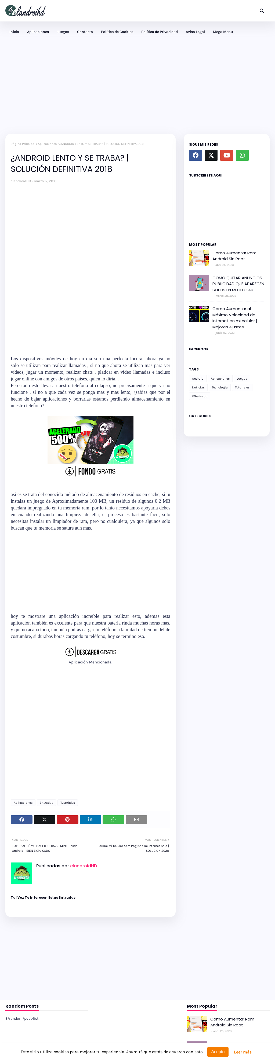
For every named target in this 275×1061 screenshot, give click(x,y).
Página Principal (23, 144)
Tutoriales (67, 803)
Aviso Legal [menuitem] (195, 32)
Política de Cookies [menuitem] (117, 32)
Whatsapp (199, 396)
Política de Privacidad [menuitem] (159, 32)
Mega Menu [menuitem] (223, 32)
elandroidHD (21, 181)
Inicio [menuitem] (14, 32)
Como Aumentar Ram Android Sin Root (234, 256)
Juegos (242, 378)
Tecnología (220, 387)
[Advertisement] (137, 88)
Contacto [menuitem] (85, 32)
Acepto (218, 1051)
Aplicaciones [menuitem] (38, 32)
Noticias (198, 387)
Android (198, 378)
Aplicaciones (47, 144)
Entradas (46, 803)
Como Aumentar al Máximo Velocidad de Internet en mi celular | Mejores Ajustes (234, 318)
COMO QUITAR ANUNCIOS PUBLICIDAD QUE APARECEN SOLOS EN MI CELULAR (238, 284)
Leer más (243, 1052)
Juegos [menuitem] (63, 32)
